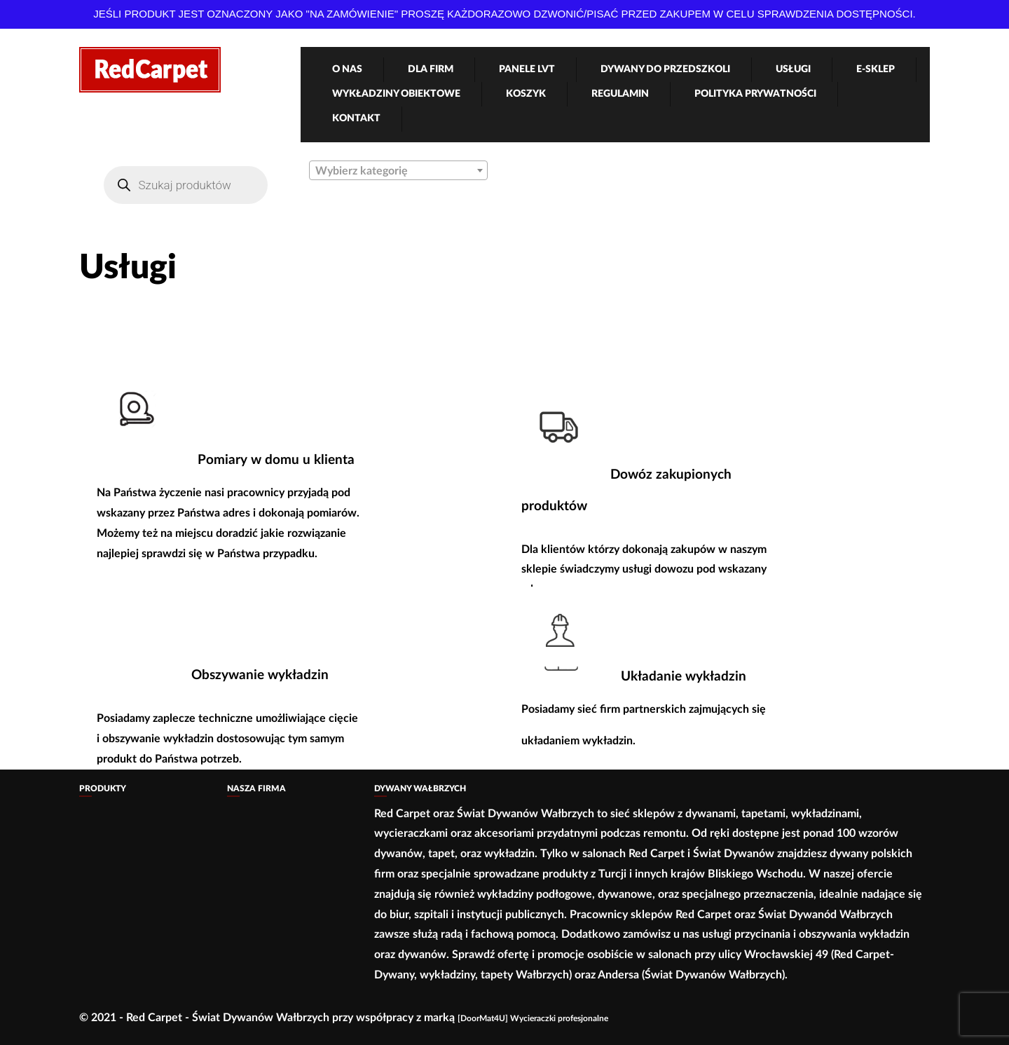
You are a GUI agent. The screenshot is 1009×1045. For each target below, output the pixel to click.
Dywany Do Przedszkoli (665, 69)
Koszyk (526, 94)
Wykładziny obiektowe (396, 94)
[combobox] (398, 170)
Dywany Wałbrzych (420, 788)
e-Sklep (875, 69)
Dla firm (430, 69)
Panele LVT (527, 69)
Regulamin (620, 94)
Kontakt (356, 118)
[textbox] (398, 171)
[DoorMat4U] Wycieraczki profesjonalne (533, 1018)
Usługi (793, 69)
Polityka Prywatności (755, 94)
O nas (347, 69)
